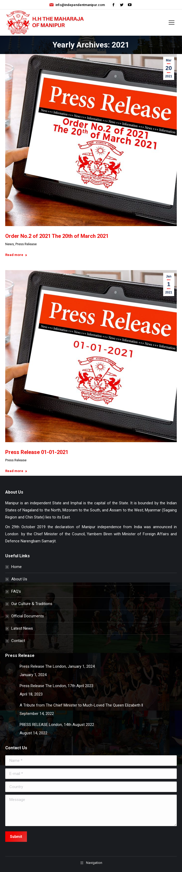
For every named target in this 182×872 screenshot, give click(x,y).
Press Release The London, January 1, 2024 (57, 666)
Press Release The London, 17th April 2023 (56, 685)
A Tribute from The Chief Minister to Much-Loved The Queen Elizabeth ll (81, 705)
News (9, 244)
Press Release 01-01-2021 (36, 452)
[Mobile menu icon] (171, 22)
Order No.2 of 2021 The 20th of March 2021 (57, 236)
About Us (19, 579)
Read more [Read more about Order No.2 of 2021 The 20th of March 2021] (16, 255)
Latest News (22, 628)
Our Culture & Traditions (31, 603)
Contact (18, 640)
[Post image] (10, 668)
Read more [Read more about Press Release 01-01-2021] (16, 471)
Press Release (26, 244)
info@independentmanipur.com (77, 4)
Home (16, 566)
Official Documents (27, 616)
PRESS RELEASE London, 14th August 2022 (57, 724)
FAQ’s (16, 591)
